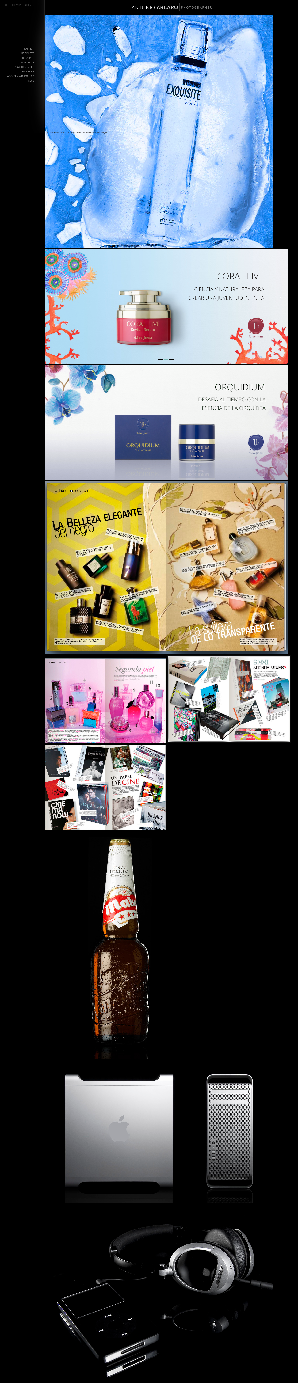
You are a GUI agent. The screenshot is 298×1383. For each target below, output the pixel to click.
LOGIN (28, 5)
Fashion (29, 48)
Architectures (24, 67)
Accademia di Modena (20, 76)
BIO (6, 5)
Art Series (27, 71)
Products (27, 53)
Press (30, 80)
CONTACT (16, 5)
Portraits (27, 62)
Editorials (27, 58)
